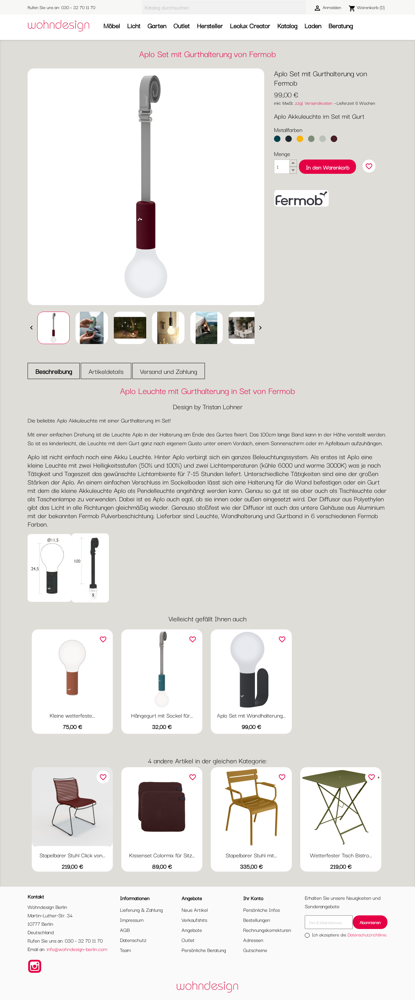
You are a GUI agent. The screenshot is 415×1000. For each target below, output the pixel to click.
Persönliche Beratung (204, 950)
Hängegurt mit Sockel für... (162, 715)
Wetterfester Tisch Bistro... (341, 855)
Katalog (287, 25)
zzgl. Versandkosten (313, 102)
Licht (133, 25)
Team (125, 950)
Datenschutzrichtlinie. (367, 934)
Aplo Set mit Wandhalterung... (251, 715)
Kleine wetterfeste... (72, 715)
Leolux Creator (250, 25)
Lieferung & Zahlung (141, 909)
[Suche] (223, 7)
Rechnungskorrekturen (267, 930)
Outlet (181, 25)
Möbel (111, 25)
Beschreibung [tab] (53, 371)
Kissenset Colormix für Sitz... (162, 855)
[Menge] (282, 167)
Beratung (340, 25)
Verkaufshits (194, 919)
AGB (125, 930)
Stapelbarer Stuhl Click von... (72, 855)
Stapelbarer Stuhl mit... (251, 855)
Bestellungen (256, 919)
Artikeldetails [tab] (106, 371)
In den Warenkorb (327, 167)
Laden (312, 25)
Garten (157, 25)
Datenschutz (133, 940)
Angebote (192, 930)
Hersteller (210, 25)
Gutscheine (255, 950)
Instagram (34, 966)
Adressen (253, 940)
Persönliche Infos (261, 909)
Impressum (132, 919)
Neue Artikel (195, 909)
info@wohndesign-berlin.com (77, 949)
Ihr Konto (253, 898)
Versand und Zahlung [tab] (168, 371)
